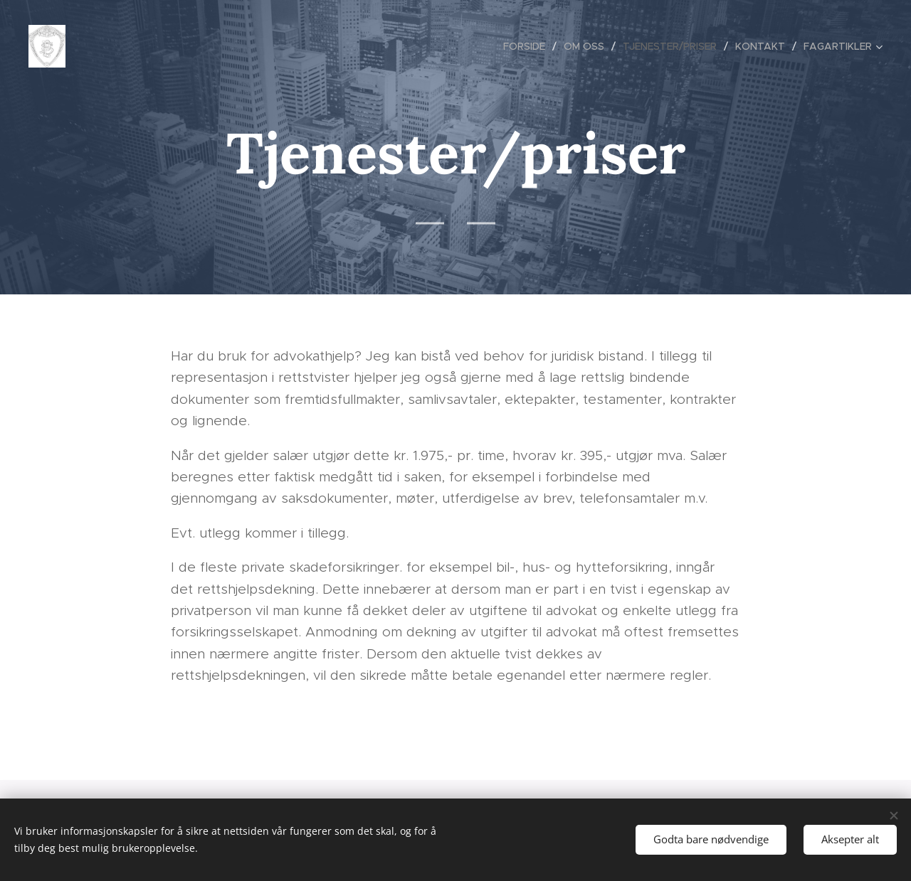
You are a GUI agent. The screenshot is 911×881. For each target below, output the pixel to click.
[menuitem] (528, 46)
